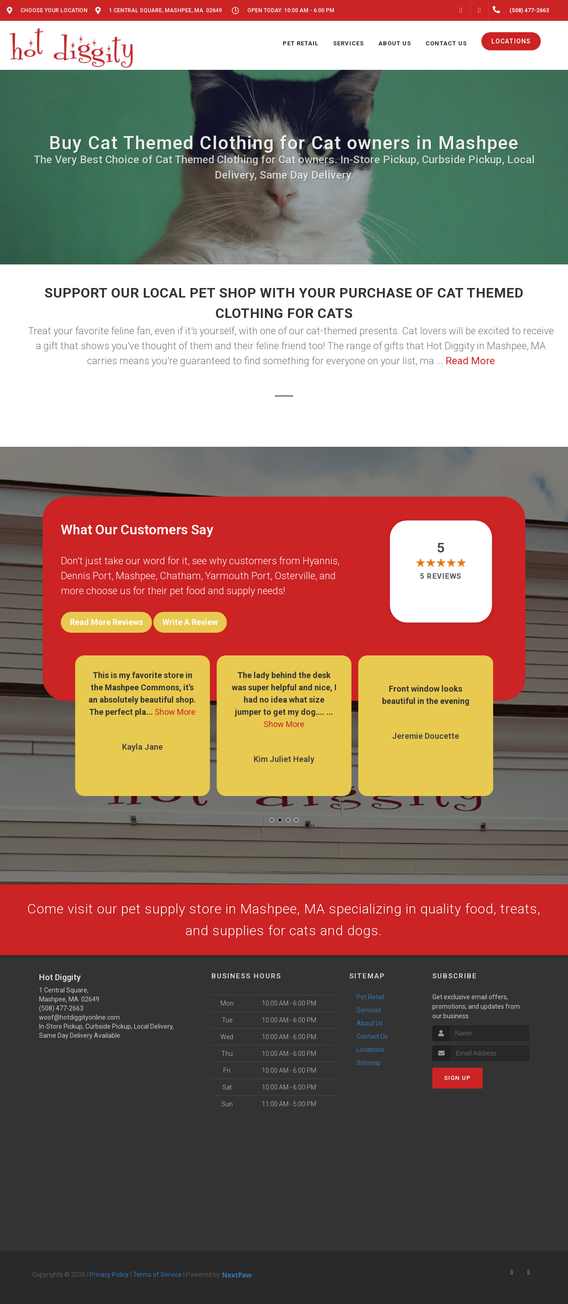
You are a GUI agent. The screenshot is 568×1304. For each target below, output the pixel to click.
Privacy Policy (109, 1274)
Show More (175, 712)
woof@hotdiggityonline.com (79, 1017)
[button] (271, 820)
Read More (470, 360)
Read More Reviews (106, 622)
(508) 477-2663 (61, 1008)
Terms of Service (157, 1274)
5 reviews (440, 576)
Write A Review (190, 622)
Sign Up (457, 1077)
